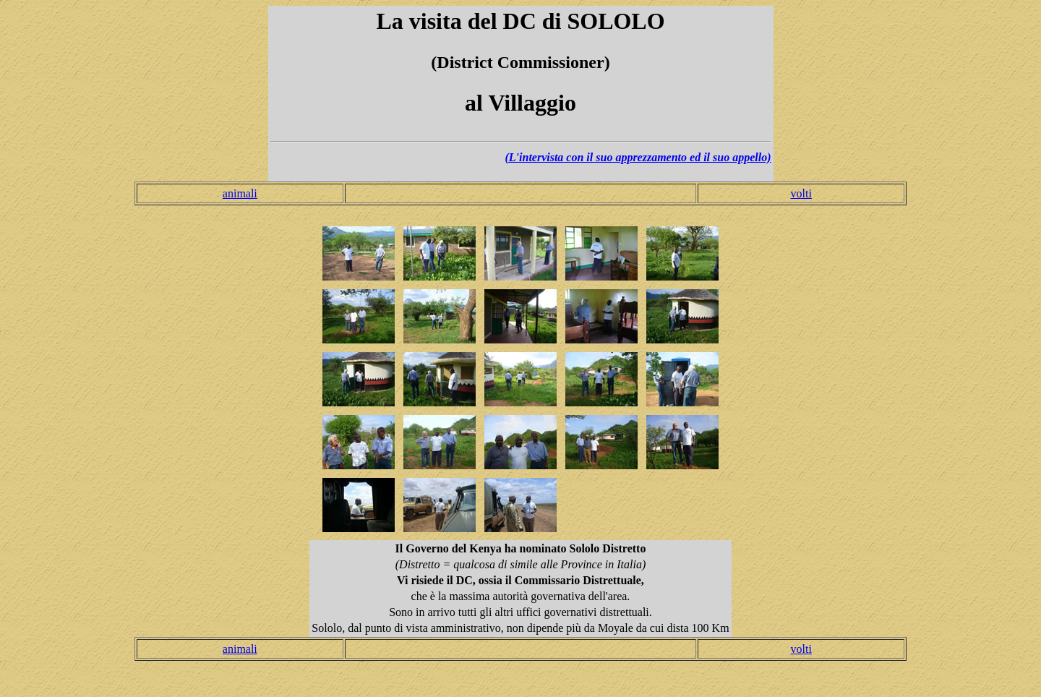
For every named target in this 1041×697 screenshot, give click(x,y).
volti (800, 193)
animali (240, 193)
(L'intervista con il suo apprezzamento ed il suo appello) (638, 157)
